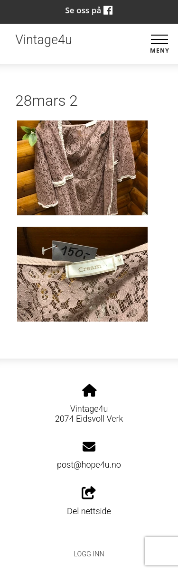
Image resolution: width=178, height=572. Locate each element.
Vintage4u (43, 39)
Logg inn (89, 554)
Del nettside (89, 501)
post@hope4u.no (89, 465)
